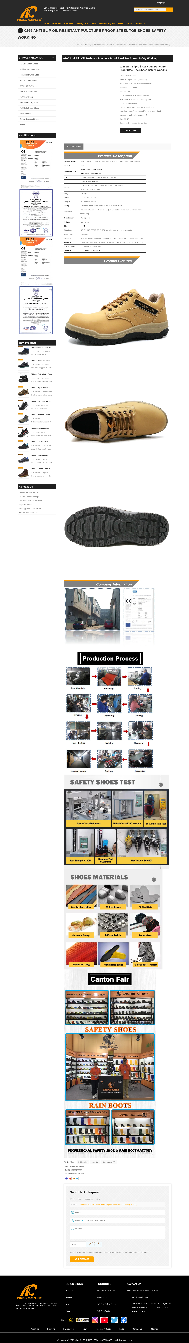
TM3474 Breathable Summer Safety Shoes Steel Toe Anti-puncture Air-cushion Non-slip (41, 428)
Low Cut (95, 1162)
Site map (154, 1329)
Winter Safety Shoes (28, 86)
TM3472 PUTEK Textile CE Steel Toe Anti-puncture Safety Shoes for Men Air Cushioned (41, 442)
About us (69, 1290)
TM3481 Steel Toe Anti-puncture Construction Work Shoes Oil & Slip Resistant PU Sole (41, 361)
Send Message (82, 1259)
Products (56, 23)
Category (89, 45)
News (120, 23)
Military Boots (25, 113)
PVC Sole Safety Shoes (29, 108)
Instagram (151, 2)
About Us (68, 23)
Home (46, 23)
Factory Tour (82, 23)
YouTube (141, 2)
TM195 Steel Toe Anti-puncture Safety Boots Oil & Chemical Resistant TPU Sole (41, 347)
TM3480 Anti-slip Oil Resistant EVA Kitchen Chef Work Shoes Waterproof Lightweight (41, 374)
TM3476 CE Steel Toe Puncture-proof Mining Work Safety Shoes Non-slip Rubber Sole (41, 401)
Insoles (23, 125)
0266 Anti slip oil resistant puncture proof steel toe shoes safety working (107, 1205)
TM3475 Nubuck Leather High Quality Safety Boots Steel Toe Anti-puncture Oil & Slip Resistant (41, 415)
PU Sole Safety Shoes (103, 45)
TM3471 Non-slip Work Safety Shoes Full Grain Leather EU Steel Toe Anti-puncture (41, 455)
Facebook (136, 2)
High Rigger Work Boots (30, 75)
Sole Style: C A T (109, 1162)
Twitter (146, 2)
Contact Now (130, 130)
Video (93, 23)
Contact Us (140, 23)
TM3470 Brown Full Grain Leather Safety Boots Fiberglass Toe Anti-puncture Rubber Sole (41, 469)
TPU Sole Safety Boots (29, 102)
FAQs (129, 23)
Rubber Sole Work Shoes (30, 69)
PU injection (82, 1162)
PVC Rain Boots (26, 97)
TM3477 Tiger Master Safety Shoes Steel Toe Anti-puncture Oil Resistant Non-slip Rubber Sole (41, 388)
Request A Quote (107, 23)
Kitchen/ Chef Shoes (28, 80)
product (69, 1297)
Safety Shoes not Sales (29, 119)
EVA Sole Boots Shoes (29, 91)
